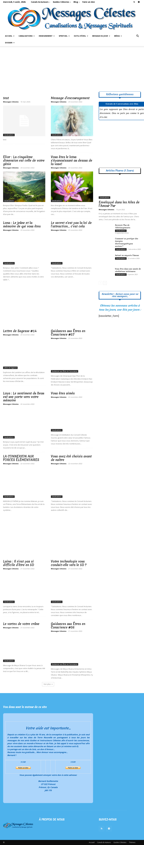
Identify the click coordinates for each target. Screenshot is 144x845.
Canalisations (27, 36)
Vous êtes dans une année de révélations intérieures (128, 270)
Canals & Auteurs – (40, 2)
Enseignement (47, 36)
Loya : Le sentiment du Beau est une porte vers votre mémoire (23, 396)
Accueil (9, 36)
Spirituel (64, 36)
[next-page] (105, 283)
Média (118, 36)
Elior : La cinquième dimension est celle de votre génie (24, 160)
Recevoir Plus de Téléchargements (122, 226)
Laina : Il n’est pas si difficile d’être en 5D (18, 563)
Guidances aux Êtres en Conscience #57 (68, 333)
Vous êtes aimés (63, 393)
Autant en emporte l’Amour (127, 255)
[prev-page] (100, 283)
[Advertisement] (72, 67)
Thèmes (132, 842)
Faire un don (88, 2)
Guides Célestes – (62, 2)
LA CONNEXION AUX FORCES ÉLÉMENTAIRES (21, 458)
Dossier (10, 42)
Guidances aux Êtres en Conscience (64, 371)
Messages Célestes (11, 102)
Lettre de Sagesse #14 (20, 331)
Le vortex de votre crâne (21, 624)
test (6, 98)
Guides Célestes (119, 842)
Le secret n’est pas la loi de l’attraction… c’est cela (71, 224)
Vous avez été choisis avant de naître (71, 458)
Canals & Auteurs (104, 842)
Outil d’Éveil (81, 36)
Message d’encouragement (70, 98)
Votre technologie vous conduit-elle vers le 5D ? (68, 563)
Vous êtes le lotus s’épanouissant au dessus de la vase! (71, 160)
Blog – (77, 2)
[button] (137, 36)
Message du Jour (101, 36)
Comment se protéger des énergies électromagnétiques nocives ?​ (126, 242)
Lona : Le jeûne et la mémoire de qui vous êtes (22, 224)
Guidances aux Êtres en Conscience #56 (68, 625)
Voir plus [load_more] (48, 684)
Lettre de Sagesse (10, 368)
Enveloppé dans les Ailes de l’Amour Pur (119, 204)
